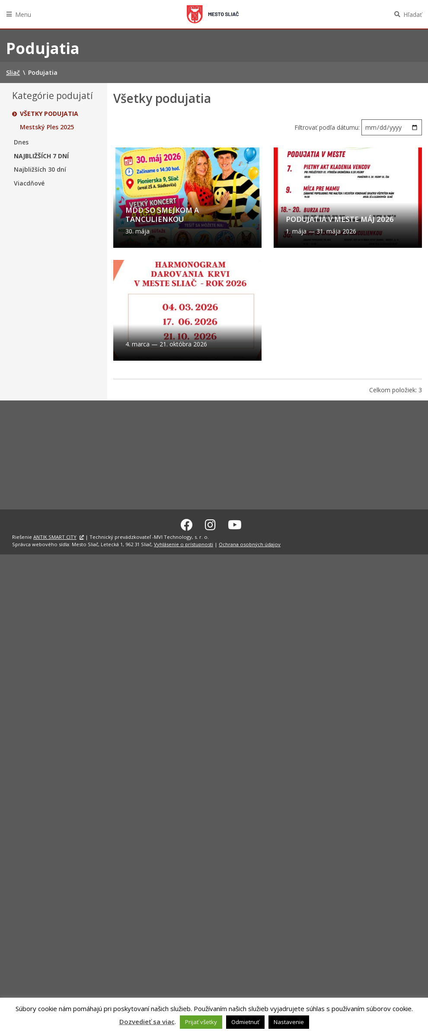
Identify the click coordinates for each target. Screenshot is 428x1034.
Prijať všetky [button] (201, 1022)
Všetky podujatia (49, 114)
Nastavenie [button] (289, 1022)
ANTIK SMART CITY (55, 536)
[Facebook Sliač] (187, 523)
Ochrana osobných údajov (250, 543)
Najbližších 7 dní (41, 156)
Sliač (213, 14)
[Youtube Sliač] (235, 523)
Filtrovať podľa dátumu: (327, 127)
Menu (23, 14)
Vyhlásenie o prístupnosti (183, 543)
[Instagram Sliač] (210, 523)
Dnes (21, 142)
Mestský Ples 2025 (47, 127)
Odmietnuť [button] (245, 1022)
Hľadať (412, 14)
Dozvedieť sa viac (147, 1021)
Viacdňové (29, 183)
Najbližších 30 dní (40, 169)
